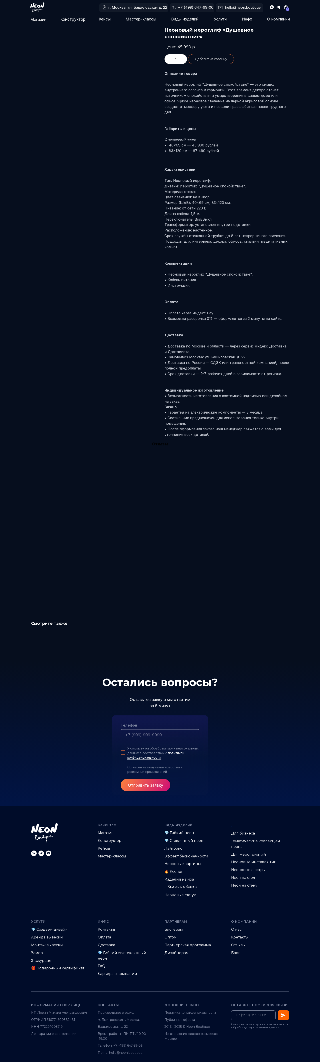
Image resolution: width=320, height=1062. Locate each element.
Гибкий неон (182, 833)
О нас (236, 929)
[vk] (34, 853)
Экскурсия (41, 960)
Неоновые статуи (180, 895)
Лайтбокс (173, 848)
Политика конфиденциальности (190, 1013)
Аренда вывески (47, 937)
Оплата (104, 937)
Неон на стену (244, 885)
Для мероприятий (248, 854)
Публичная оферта (179, 1020)
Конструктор (73, 19)
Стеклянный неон (186, 841)
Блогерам (173, 929)
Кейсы (105, 19)
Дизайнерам (176, 953)
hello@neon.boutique (243, 7)
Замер (37, 953)
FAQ (101, 966)
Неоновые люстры (248, 870)
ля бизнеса (244, 833)
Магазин (38, 19)
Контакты (106, 929)
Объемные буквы (180, 887)
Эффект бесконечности (186, 856)
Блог (235, 953)
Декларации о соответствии (53, 1034)
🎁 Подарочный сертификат (57, 968)
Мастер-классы (141, 19)
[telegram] (41, 853)
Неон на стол (243, 877)
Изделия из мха (179, 879)
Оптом (170, 937)
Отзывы (238, 945)
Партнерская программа (187, 945)
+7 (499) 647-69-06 (195, 7)
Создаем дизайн (52, 929)
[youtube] (48, 853)
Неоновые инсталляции (254, 862)
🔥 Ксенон (174, 871)
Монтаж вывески (47, 945)
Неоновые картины (182, 864)
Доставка (106, 945)
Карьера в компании (117, 974)
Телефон (129, 725)
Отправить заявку (145, 785)
